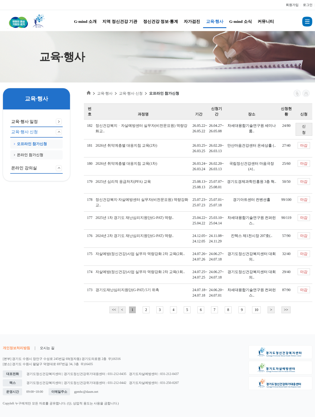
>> (286, 310)
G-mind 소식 (240, 21)
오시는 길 (47, 348)
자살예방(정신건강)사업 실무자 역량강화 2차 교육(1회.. (140, 272)
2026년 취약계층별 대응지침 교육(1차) (126, 163)
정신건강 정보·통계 (160, 21)
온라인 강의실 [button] (36, 168)
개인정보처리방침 (16, 348)
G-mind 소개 (85, 21)
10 (256, 310)
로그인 (307, 5)
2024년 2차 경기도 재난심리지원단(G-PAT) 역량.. (135, 236)
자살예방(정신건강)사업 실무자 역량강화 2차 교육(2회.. (140, 254)
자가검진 (192, 21)
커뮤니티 (266, 21)
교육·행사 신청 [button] (36, 132)
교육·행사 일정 (36, 122)
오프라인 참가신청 (30, 144)
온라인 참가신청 (28, 155)
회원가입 (292, 5)
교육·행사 (214, 21)
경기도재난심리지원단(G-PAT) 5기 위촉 (127, 290)
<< (114, 310)
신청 (304, 129)
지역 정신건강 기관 (119, 21)
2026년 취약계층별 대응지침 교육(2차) (126, 145)
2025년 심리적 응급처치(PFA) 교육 (123, 181)
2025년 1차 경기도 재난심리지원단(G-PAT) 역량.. (135, 218)
